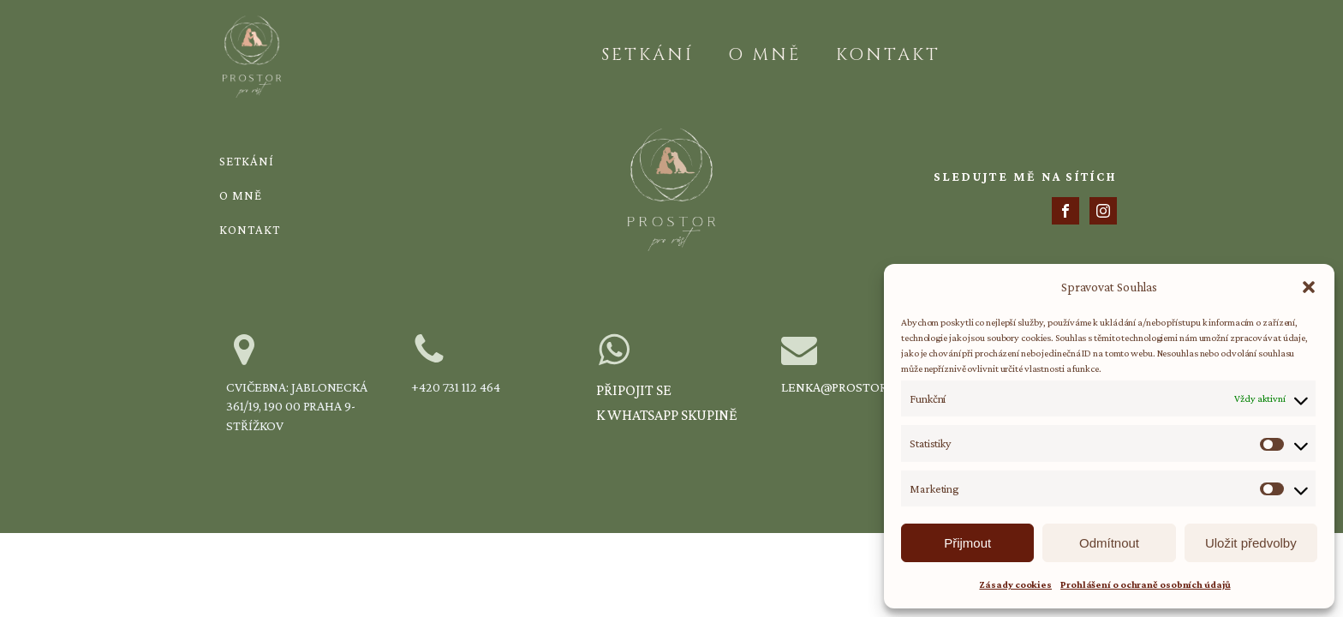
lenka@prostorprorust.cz (870, 387)
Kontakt (888, 54)
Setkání (647, 54)
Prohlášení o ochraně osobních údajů (1145, 584)
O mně (765, 54)
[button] (1308, 287)
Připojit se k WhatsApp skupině (666, 402)
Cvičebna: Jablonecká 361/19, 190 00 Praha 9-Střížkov (296, 406)
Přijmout (967, 543)
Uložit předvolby (1251, 543)
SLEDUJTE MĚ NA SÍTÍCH (1025, 176)
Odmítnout (1109, 543)
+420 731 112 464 (455, 387)
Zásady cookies (1015, 584)
